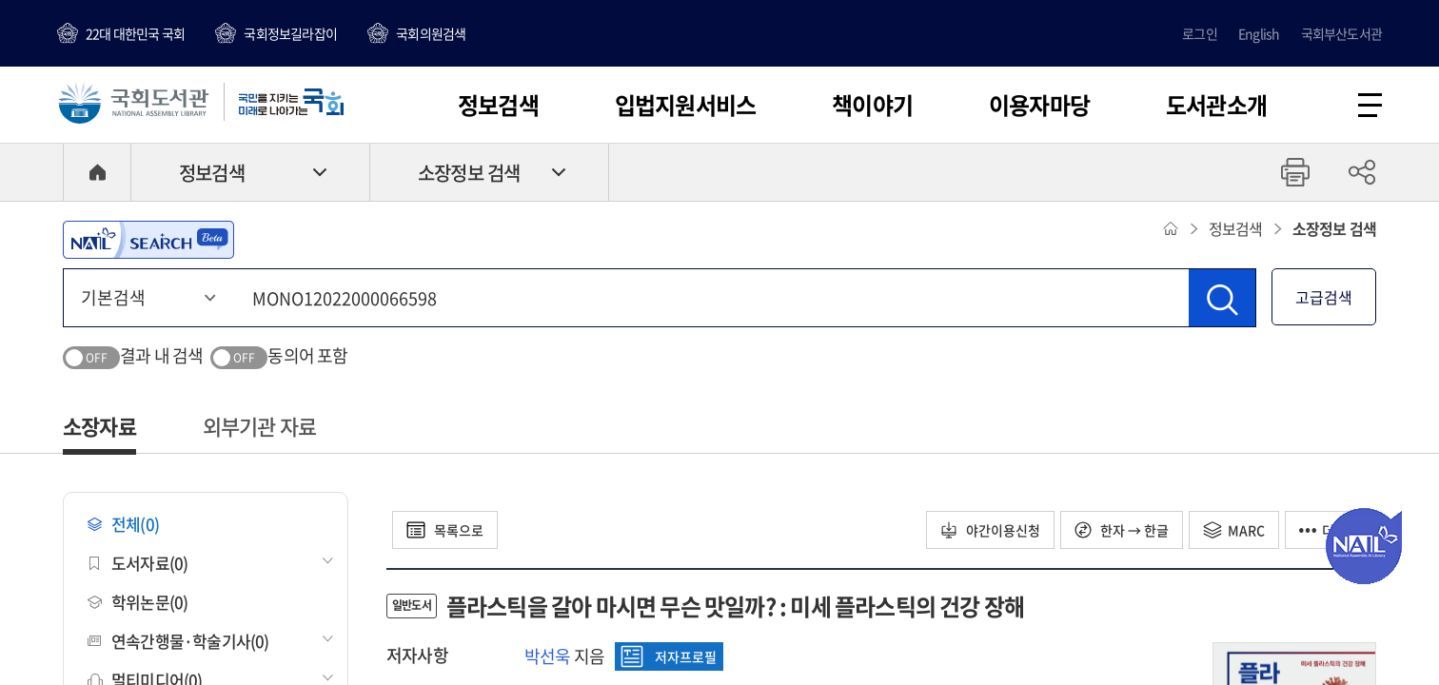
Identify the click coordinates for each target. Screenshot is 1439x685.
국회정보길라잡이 (290, 33)
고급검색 (1323, 296)
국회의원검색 (430, 33)
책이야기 (872, 105)
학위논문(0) (137, 602)
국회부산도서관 (1341, 33)
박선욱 (547, 656)
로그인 (1199, 33)
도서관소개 (1216, 105)
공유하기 (1362, 172)
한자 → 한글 (1121, 529)
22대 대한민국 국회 (135, 33)
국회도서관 (133, 102)
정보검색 (498, 105)
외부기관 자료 (259, 425)
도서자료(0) (137, 563)
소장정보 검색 (469, 172)
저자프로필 (669, 656)
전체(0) (123, 524)
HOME (97, 172)
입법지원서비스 (685, 105)
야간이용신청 (990, 529)
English (1258, 33)
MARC (1234, 529)
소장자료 (99, 425)
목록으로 (444, 529)
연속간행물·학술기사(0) (178, 641)
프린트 (1295, 172)
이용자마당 (1039, 105)
